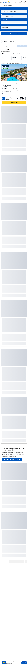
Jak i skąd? (4, 19)
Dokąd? (3, 9)
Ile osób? (3, 25)
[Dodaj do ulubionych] (25, 66)
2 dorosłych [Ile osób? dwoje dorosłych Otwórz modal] (5, 27)
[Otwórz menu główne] (1, 2)
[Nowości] (16, 2)
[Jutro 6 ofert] (6, 58)
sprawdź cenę (14, 102)
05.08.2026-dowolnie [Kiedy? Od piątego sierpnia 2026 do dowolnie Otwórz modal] (7, 16)
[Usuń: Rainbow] (4, 41)
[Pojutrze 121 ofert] (16, 58)
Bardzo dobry (8, 98)
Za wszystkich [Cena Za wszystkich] (12, 46)
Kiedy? (2, 14)
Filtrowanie (14, 34)
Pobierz (24, 662)
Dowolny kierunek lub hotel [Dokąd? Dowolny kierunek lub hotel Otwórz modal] (9, 11)
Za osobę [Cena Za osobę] (22, 46)
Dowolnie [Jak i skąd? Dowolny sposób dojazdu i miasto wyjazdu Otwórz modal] (4, 22)
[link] (7, 2)
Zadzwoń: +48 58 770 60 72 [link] (12, 459)
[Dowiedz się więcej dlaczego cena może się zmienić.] (25, 98)
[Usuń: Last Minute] (12, 41)
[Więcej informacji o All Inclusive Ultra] (12, 91)
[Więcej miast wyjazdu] (18, 90)
